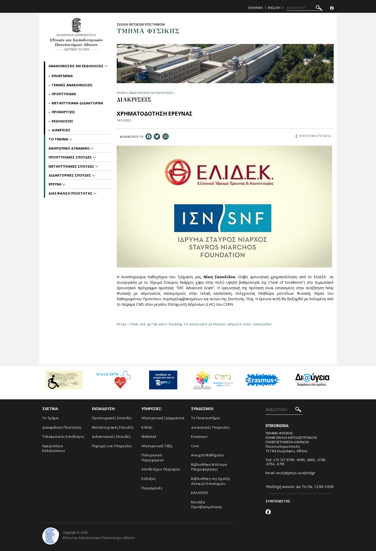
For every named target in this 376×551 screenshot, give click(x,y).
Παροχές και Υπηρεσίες (112, 446)
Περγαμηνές (152, 488)
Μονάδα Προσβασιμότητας (206, 504)
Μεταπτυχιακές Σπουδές (113, 427)
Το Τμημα (59, 139)
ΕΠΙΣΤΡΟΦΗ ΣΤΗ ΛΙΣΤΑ (313, 136)
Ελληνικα (255, 7)
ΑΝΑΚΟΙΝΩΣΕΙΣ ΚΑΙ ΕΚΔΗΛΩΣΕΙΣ (150, 93)
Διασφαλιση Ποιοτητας (71, 193)
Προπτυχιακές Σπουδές (112, 418)
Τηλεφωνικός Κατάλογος (63, 436)
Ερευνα (55, 184)
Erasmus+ (199, 436)
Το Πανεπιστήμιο (205, 418)
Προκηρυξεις (63, 112)
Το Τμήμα (50, 418)
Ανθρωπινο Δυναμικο (70, 148)
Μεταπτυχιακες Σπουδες (72, 166)
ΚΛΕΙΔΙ (147, 427)
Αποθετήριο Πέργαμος (161, 469)
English (274, 7)
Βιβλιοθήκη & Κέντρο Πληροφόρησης (209, 467)
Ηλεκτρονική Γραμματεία (163, 418)
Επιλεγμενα (62, 75)
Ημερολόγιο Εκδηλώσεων (53, 448)
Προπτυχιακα (64, 94)
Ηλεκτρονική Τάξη (157, 446)
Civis (195, 446)
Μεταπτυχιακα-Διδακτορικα (77, 103)
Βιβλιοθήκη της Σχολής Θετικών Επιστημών (210, 481)
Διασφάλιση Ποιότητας (61, 427)
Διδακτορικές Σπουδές (111, 436)
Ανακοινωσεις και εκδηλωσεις (76, 66)
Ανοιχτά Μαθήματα (207, 455)
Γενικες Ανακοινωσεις (72, 85)
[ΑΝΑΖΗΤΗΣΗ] (305, 8)
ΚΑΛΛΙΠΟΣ (199, 492)
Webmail (149, 436)
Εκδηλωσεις (62, 121)
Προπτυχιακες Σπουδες (71, 157)
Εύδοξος (149, 478)
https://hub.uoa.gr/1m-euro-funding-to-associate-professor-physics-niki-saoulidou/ (194, 324)
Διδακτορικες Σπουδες (70, 175)
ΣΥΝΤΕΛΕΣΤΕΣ (278, 501)
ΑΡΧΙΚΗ (121, 93)
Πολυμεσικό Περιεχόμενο (153, 457)
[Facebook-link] (332, 8)
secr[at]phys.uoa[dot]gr (295, 472)
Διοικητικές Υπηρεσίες (210, 427)
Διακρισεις (61, 130)
